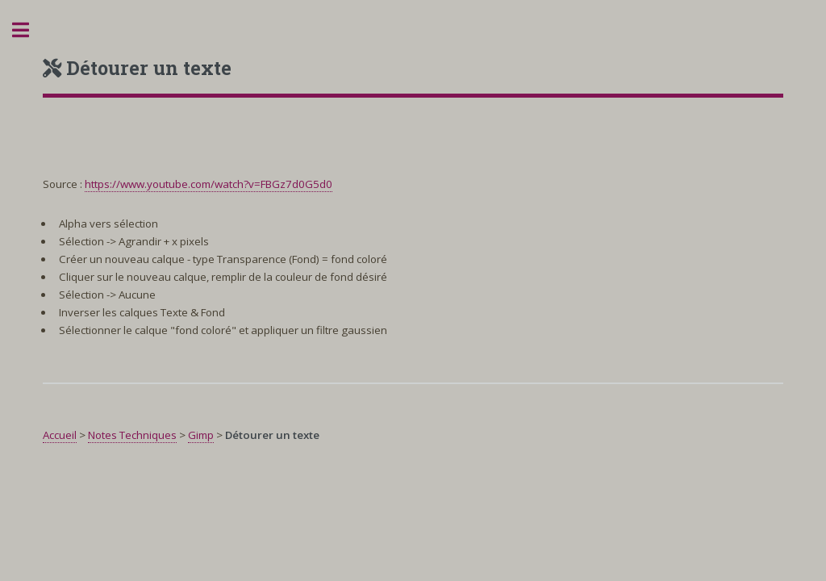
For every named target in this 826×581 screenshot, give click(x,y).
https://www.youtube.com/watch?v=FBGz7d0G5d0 (208, 184)
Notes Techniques (132, 435)
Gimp (201, 435)
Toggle (29, 30)
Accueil (60, 435)
